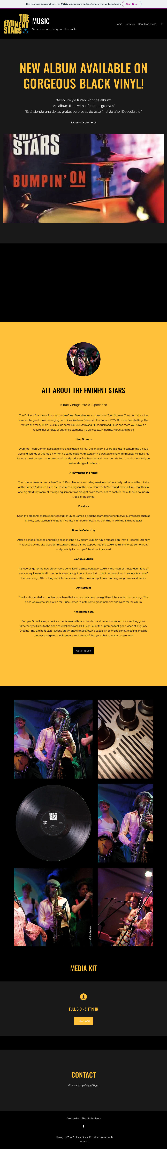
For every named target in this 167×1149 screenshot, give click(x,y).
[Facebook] (162, 24)
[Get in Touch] (83, 650)
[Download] (83, 1021)
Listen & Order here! (83, 122)
